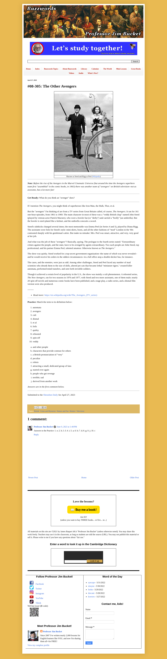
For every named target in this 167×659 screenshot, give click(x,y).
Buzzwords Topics (51, 69)
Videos (71, 73)
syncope (91, 582)
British (36, 411)
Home (28, 69)
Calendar (95, 69)
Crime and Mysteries (48, 411)
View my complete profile (38, 645)
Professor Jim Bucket (43, 427)
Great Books (136, 69)
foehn (90, 589)
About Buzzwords (69, 69)
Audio (81, 73)
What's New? (93, 73)
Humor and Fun (63, 411)
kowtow (91, 597)
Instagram (40, 593)
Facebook (40, 584)
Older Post (134, 477)
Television (80, 411)
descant (91, 593)
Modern (73, 411)
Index (37, 69)
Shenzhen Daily (50, 394)
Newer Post (33, 477)
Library (84, 69)
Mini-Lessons (121, 69)
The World (107, 69)
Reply (36, 434)
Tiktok (38, 603)
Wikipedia (96, 176)
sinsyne (91, 586)
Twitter (39, 589)
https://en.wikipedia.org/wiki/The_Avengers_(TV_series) (70, 295)
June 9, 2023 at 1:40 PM (67, 427)
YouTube (39, 598)
